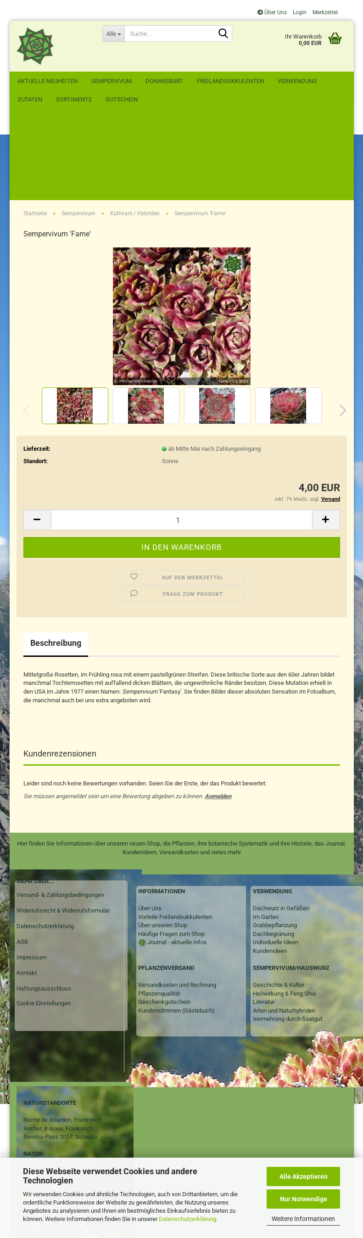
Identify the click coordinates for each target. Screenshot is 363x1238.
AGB (22, 858)
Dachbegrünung (273, 850)
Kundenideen (270, 867)
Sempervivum (111, 81)
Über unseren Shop (162, 842)
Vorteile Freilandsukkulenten (175, 833)
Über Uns (272, 12)
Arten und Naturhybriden (284, 927)
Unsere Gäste (41, 1079)
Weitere (290, 81)
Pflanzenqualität (159, 910)
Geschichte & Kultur (278, 901)
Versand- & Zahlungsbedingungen (60, 811)
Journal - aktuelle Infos (176, 859)
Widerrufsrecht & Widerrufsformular (63, 827)
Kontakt (27, 889)
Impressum (31, 874)
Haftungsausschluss (44, 905)
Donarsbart (164, 81)
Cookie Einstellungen (44, 920)
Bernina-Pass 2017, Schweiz (60, 1053)
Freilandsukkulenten (230, 81)
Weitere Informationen (303, 1218)
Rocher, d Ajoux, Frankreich (58, 1045)
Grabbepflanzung (275, 842)
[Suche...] (113, 33)
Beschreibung (55, 560)
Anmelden (218, 713)
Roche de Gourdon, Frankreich (62, 1036)
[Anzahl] (182, 436)
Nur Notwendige (303, 1199)
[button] (340, 327)
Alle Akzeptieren (303, 1176)
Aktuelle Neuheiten (47, 81)
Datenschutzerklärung (187, 1219)
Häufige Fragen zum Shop (171, 850)
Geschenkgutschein (164, 918)
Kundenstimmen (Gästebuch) (176, 927)
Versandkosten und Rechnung (177, 901)
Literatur (263, 918)
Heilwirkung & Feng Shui (284, 910)
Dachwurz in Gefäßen (281, 825)
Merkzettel (324, 12)
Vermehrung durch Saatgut (287, 935)
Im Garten (266, 833)
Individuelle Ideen (275, 859)
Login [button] (299, 12)
